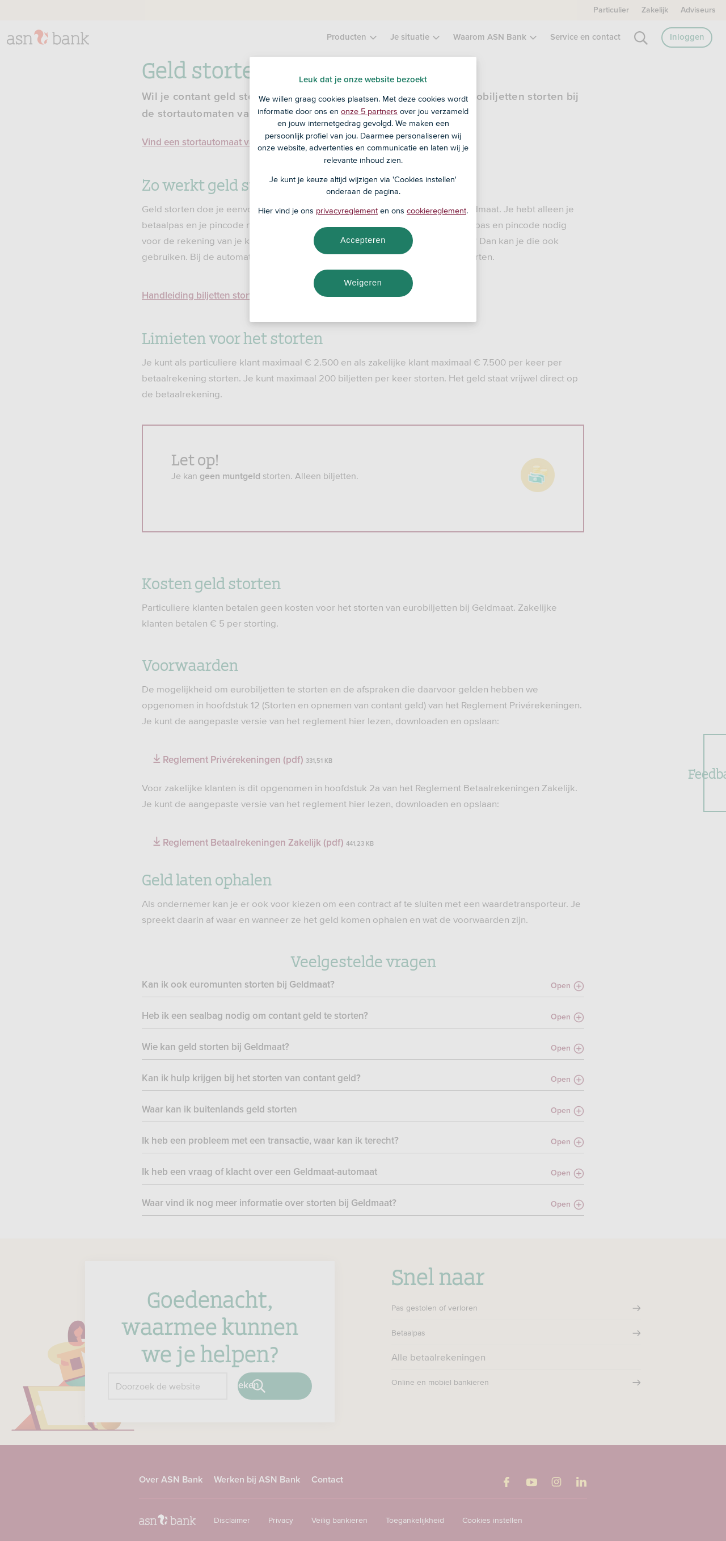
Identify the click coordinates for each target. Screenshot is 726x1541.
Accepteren (363, 240)
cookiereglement (436, 210)
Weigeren (363, 282)
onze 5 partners (369, 111)
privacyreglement (347, 210)
